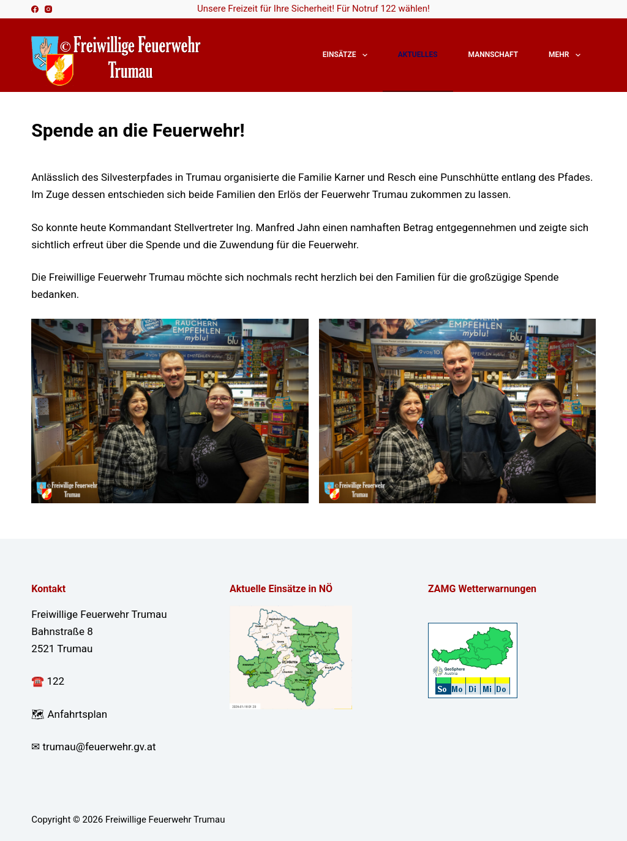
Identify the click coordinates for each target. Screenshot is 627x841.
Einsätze (347, 55)
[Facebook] (35, 9)
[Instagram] (48, 9)
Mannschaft (493, 54)
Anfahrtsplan (77, 714)
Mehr (567, 55)
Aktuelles (418, 54)
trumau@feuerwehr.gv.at (99, 746)
